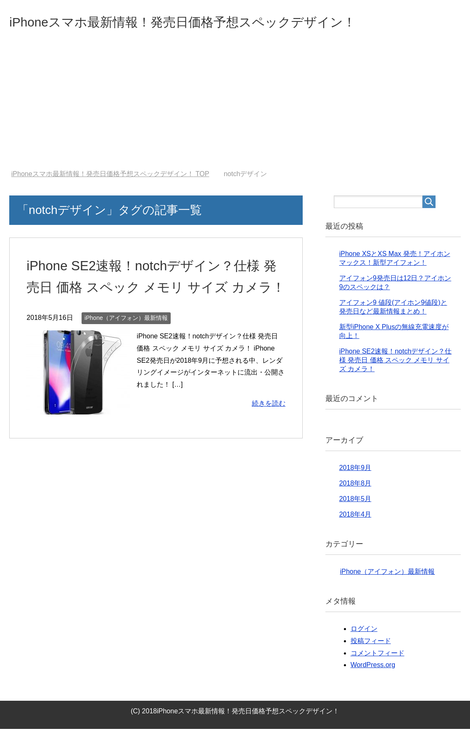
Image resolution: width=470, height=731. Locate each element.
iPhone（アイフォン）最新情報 (126, 341)
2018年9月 (355, 469)
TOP (110, 175)
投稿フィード (371, 643)
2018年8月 (355, 485)
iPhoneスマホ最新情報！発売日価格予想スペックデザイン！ (216, 22)
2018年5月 (355, 500)
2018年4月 (355, 516)
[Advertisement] (235, 109)
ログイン (364, 630)
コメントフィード (377, 655)
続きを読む (268, 426)
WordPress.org (373, 666)
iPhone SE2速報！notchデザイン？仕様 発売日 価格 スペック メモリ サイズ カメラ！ (154, 288)
